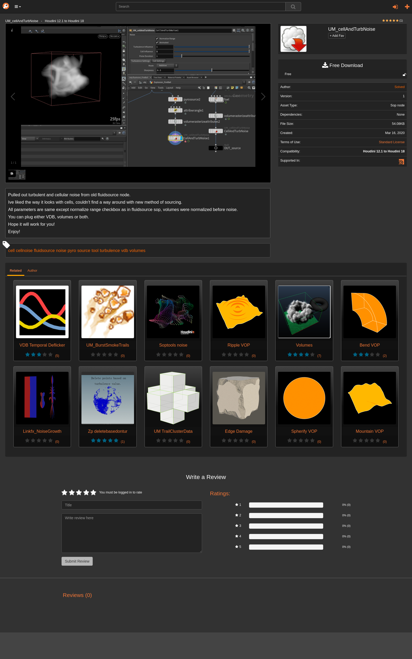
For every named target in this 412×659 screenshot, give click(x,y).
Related (16, 270)
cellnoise (24, 250)
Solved (399, 87)
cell (11, 250)
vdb (124, 250)
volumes (138, 250)
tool (94, 250)
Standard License (392, 142)
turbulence (110, 250)
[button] (18, 7)
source (83, 250)
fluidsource (44, 250)
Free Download (342, 65)
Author (32, 270)
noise (61, 250)
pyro (72, 250)
